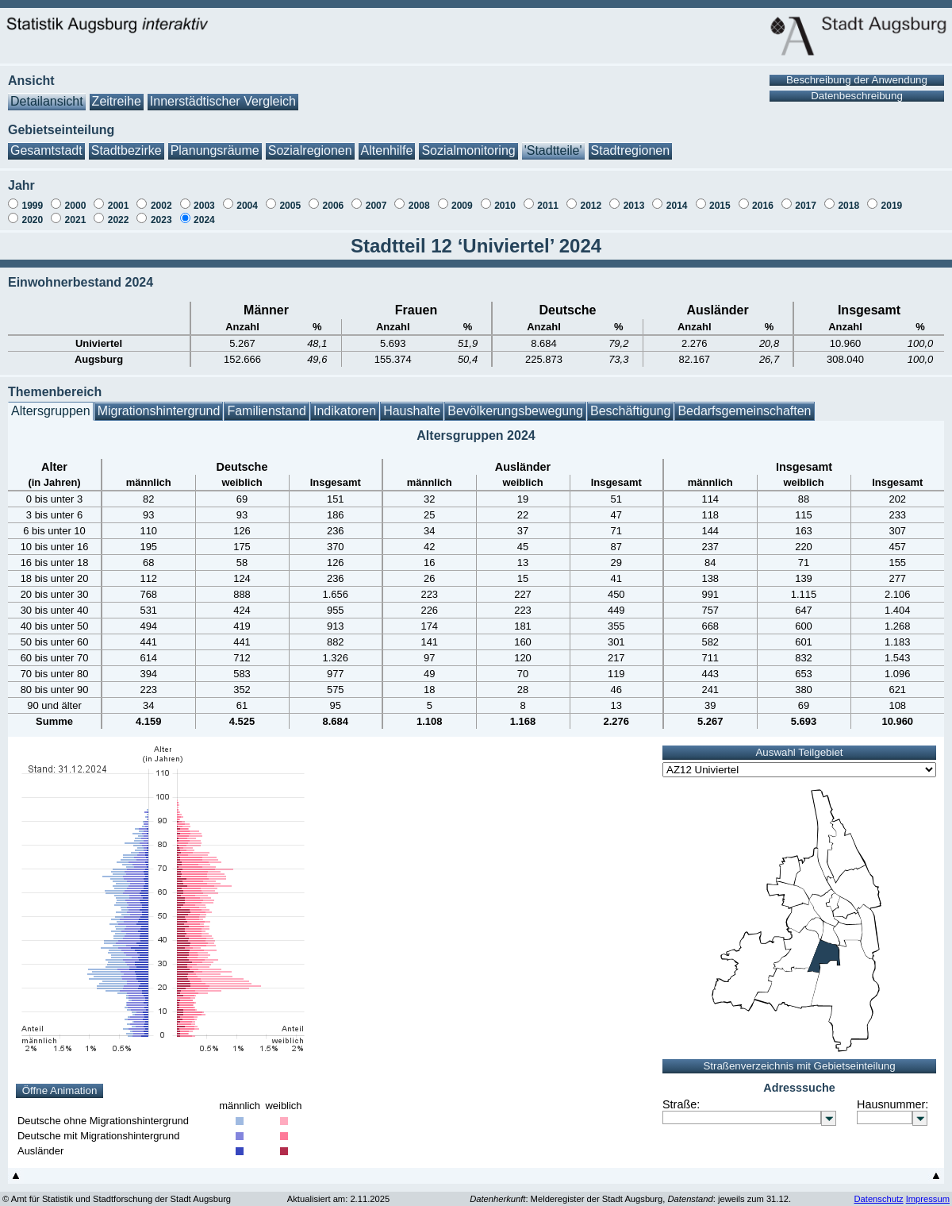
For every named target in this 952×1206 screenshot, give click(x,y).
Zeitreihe (116, 93)
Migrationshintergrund (159, 403)
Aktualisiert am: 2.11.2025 (338, 1191)
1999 (32, 197)
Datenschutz (878, 1191)
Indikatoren (344, 403)
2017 (805, 197)
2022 (118, 212)
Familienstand (266, 403)
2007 (376, 197)
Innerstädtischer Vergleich (223, 93)
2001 (118, 197)
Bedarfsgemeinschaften (744, 403)
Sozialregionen (310, 142)
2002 (161, 197)
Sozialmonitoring (468, 142)
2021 (75, 212)
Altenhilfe (387, 142)
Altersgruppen (50, 403)
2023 (161, 212)
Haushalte (411, 403)
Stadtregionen (630, 142)
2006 (333, 197)
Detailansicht (46, 93)
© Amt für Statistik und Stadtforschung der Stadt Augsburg (116, 1191)
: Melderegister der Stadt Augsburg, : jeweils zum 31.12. (630, 1191)
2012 (590, 197)
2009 (462, 197)
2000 (75, 197)
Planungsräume (215, 142)
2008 (419, 197)
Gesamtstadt (46, 142)
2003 (204, 197)
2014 (677, 197)
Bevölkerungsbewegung (515, 403)
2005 (290, 197)
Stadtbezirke (126, 142)
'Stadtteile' (553, 142)
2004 (247, 197)
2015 (720, 197)
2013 (634, 197)
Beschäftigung (630, 403)
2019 (892, 197)
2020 (32, 212)
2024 (204, 212)
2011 (548, 197)
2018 (848, 197)
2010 (505, 197)
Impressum (928, 1191)
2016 (763, 197)
